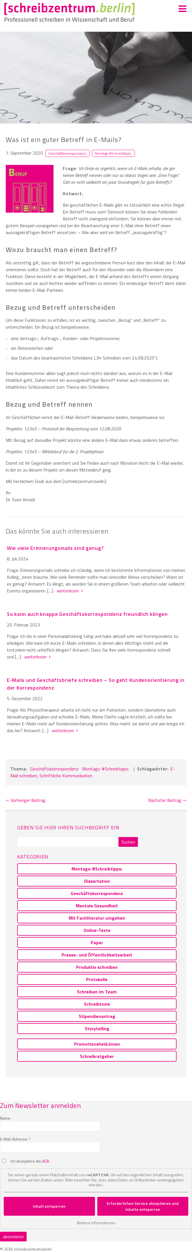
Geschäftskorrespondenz (67, 153)
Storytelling (97, 1028)
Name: (5, 1118)
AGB (46, 1161)
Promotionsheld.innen (97, 1044)
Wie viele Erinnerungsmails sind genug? (55, 548)
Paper (97, 942)
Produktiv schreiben (97, 967)
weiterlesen (69, 590)
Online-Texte (97, 930)
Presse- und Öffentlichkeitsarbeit (97, 954)
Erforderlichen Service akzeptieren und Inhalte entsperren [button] (143, 1206)
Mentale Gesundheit (97, 905)
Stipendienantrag (97, 1016)
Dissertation (97, 881)
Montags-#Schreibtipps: (113, 153)
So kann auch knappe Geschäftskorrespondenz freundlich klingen (87, 614)
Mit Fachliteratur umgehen (97, 917)
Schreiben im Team (97, 991)
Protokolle (97, 979)
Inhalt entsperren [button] (49, 1206)
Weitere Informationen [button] (96, 1222)
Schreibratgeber (97, 1056)
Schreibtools (97, 1004)
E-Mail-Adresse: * (15, 1139)
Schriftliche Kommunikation (65, 775)
